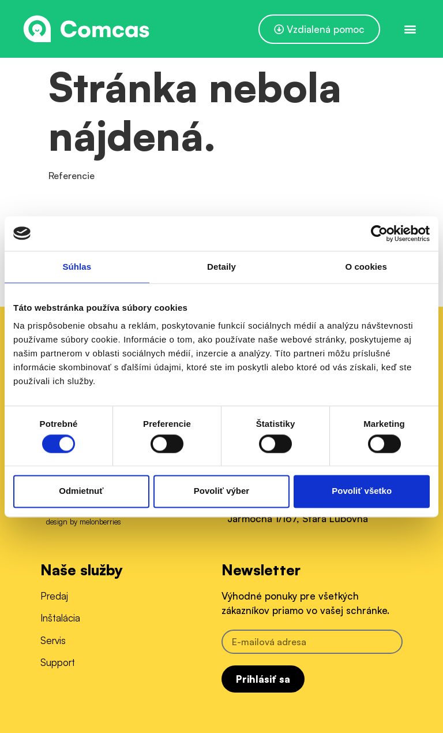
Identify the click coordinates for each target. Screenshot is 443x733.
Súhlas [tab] (76, 266)
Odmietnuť (81, 491)
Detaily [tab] (221, 266)
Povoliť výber (221, 491)
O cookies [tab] (366, 266)
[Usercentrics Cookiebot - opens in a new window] (379, 233)
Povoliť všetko (362, 491)
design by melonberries (83, 521)
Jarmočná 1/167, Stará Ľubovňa (297, 518)
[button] (410, 29)
